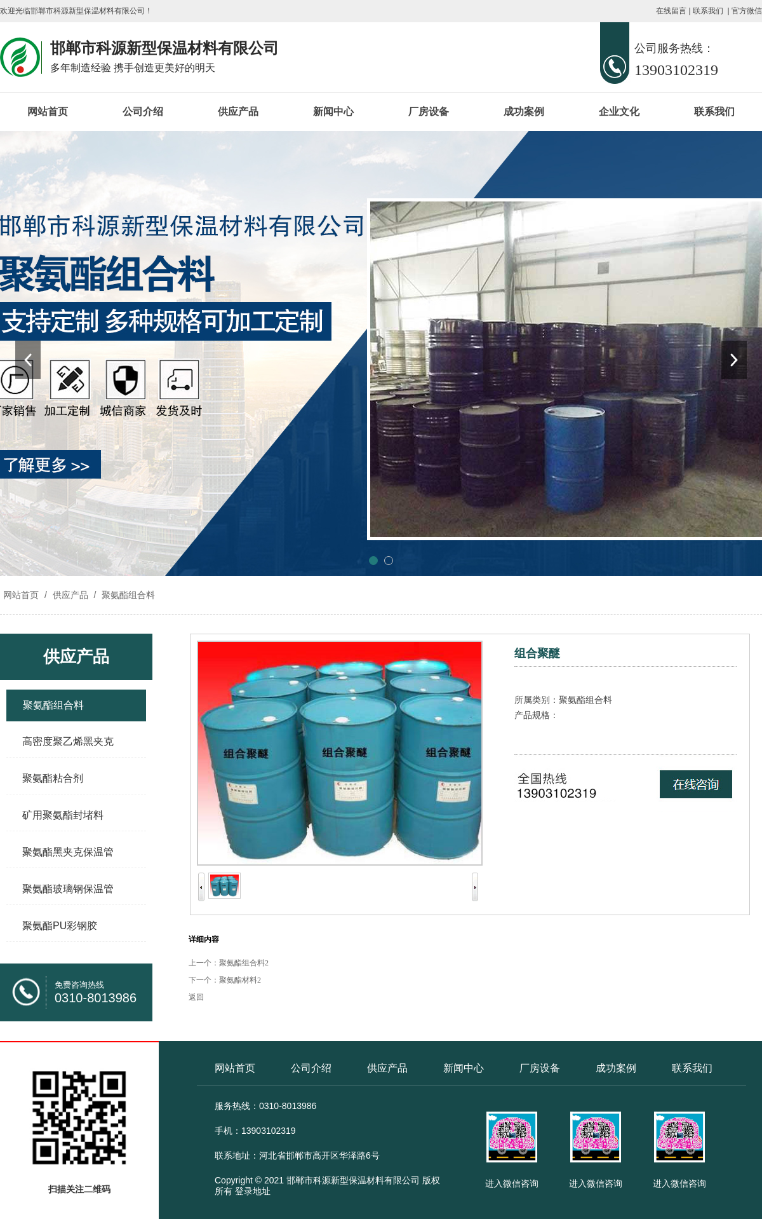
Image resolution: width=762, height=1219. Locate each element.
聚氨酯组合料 (127, 595)
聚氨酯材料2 (240, 980)
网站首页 (47, 111)
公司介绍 (143, 111)
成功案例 (524, 111)
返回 (196, 997)
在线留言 (671, 10)
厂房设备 (428, 111)
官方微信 (747, 10)
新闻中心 (333, 111)
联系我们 (708, 10)
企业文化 (619, 111)
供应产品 (238, 111)
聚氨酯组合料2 (244, 962)
